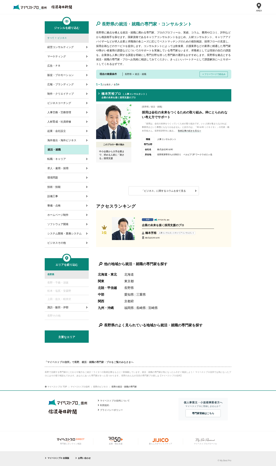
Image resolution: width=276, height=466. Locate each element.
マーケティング (56, 56)
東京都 (129, 281)
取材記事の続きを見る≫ (189, 131)
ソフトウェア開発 (57, 224)
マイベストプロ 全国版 (58, 458)
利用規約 (104, 405)
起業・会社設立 (56, 130)
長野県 (129, 288)
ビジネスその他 (56, 242)
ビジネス (62, 38)
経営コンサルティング (60, 47)
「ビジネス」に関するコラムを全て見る (164, 190)
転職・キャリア (56, 158)
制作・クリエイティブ (60, 93)
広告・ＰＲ (54, 65)
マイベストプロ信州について (115, 400)
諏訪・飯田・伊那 (57, 307)
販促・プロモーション (60, 75)
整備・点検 (54, 205)
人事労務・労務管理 (59, 112)
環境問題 (52, 177)
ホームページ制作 (57, 214)
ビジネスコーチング (59, 102)
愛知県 (129, 294)
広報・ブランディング (60, 84)
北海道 (129, 274)
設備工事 (52, 196)
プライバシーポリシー (111, 410)
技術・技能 (54, 186)
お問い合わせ (84, 458)
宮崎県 (153, 308)
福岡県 (129, 308)
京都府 (129, 301)
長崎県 (141, 308)
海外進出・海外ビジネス (61, 140)
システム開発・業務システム (64, 233)
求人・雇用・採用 (57, 168)
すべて (50, 38)
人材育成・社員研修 (59, 121)
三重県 (141, 294)
